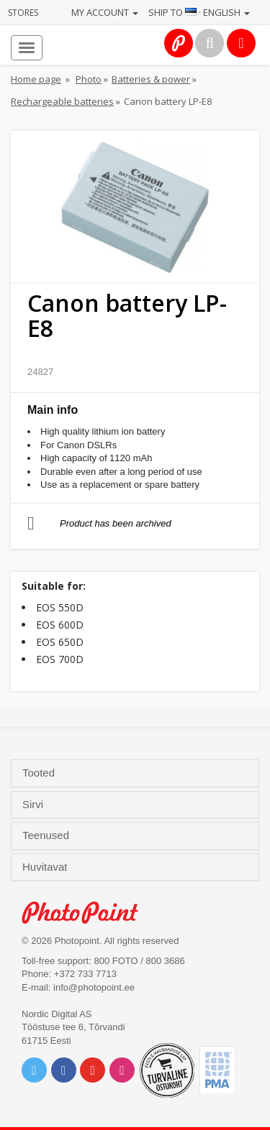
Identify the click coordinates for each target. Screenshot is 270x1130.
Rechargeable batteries (62, 101)
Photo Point (87, 912)
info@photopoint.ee (94, 987)
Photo (89, 79)
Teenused (47, 835)
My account (104, 12)
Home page (36, 79)
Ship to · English (199, 12)
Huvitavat (46, 867)
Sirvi (34, 804)
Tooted (40, 773)
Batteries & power (151, 79)
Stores (23, 12)
